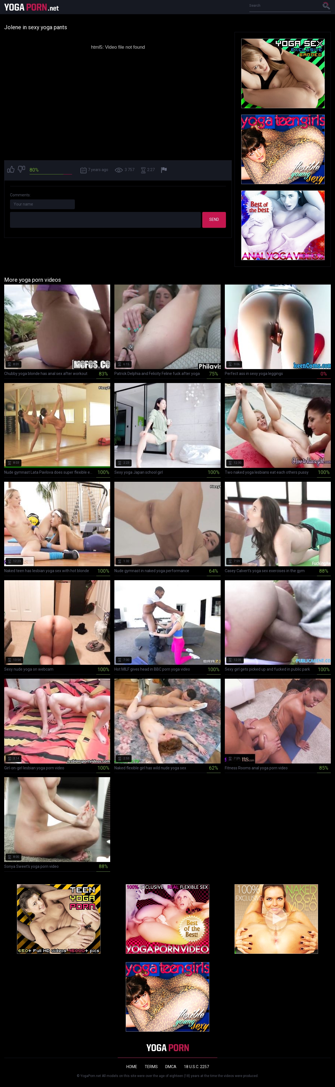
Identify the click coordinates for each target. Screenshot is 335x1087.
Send (214, 219)
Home (131, 1066)
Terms (151, 1066)
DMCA (170, 1066)
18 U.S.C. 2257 (196, 1066)
